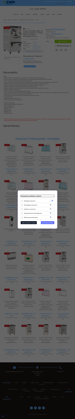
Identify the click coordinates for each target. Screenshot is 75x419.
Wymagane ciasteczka (29, 201)
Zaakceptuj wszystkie (47, 222)
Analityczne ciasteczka (30, 209)
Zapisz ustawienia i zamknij (29, 222)
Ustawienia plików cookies (31, 196)
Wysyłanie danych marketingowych (33, 213)
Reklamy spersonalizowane (31, 217)
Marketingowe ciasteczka (30, 205)
